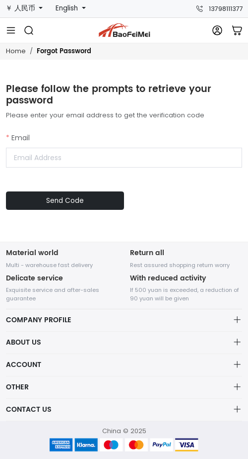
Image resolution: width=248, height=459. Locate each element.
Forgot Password (64, 51)
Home (16, 51)
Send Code (65, 200)
